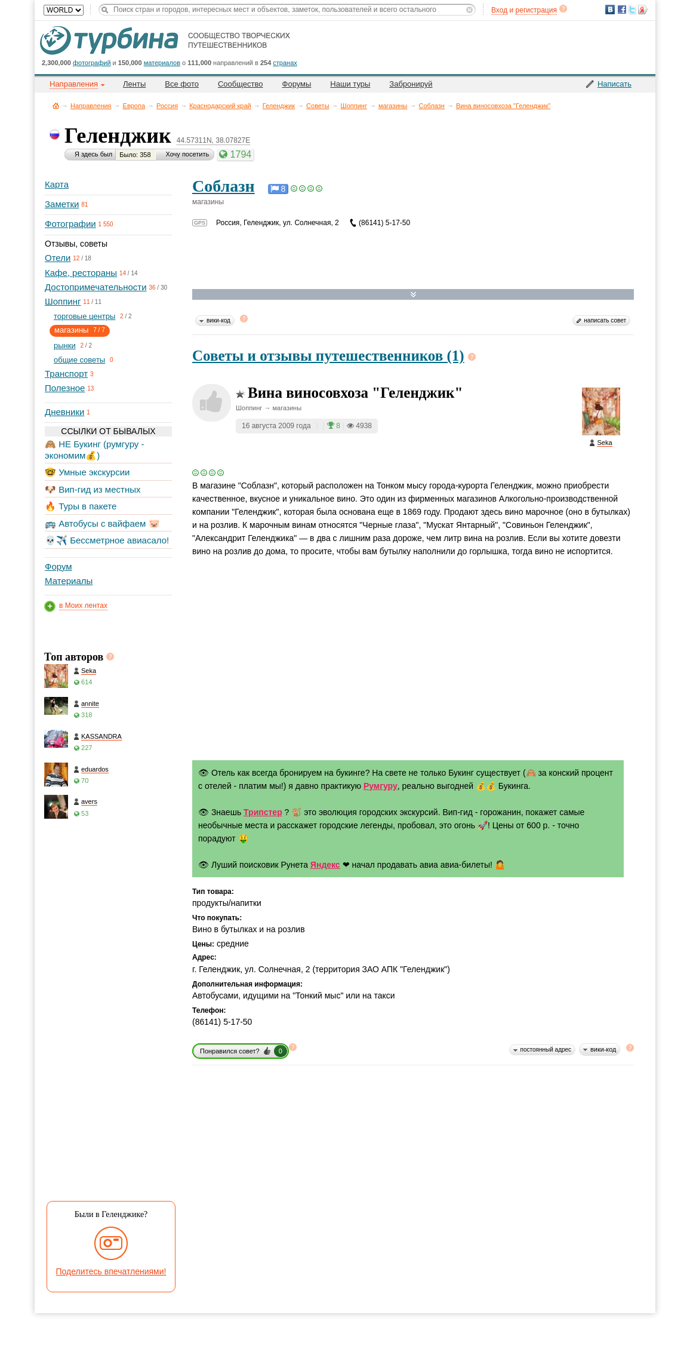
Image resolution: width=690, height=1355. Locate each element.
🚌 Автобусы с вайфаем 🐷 (102, 523)
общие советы (79, 359)
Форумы (297, 83)
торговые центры (84, 316)
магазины (393, 105)
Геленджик (279, 105)
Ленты (134, 83)
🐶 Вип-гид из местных (92, 489)
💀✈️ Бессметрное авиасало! (107, 540)
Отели (57, 258)
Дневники (64, 412)
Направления (91, 105)
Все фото (182, 83)
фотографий (92, 62)
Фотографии (70, 224)
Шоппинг (354, 105)
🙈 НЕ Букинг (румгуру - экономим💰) (94, 449)
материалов (162, 62)
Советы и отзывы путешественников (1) (328, 356)
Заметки (62, 204)
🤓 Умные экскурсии (87, 472)
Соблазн (432, 105)
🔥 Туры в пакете (80, 506)
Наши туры (350, 83)
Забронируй (410, 83)
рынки (65, 345)
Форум (58, 566)
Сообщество (240, 83)
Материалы (69, 581)
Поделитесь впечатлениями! (111, 1271)
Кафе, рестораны (81, 273)
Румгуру (381, 786)
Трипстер (263, 812)
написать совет (605, 320)
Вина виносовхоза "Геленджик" (503, 105)
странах (285, 62)
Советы (317, 105)
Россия (167, 105)
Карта (57, 184)
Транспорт (66, 373)
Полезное (65, 388)
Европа (134, 105)
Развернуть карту (413, 294)
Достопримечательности (96, 287)
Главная (56, 105)
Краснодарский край (220, 105)
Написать (614, 83)
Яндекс (325, 864)
